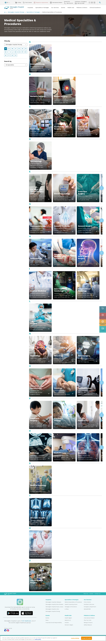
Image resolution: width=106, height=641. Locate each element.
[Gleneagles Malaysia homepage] (14, 7)
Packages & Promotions (71, 606)
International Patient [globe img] (56, 2)
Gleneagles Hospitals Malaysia (53, 602)
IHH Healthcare (26, 621)
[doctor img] (102, 309)
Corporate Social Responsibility (54, 622)
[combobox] (15, 44)
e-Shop (67, 609)
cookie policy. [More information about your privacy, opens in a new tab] (38, 639)
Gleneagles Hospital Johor (52, 609)
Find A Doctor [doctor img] (27, 2)
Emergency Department (90, 606)
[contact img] (102, 329)
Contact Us (97, 593)
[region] (53, 638)
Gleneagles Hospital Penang (16, 12)
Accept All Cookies (86, 638)
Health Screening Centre (71, 604)
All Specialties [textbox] (10, 65)
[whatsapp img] (94, 2)
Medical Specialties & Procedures (73, 602)
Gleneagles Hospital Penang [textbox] (14, 44)
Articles (67, 622)
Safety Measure (88, 624)
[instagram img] (92, 2)
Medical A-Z (68, 620)
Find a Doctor (87, 602)
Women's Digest (69, 624)
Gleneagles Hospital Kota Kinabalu (54, 604)
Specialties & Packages (33, 12)
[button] (101, 188)
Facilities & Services (89, 604)
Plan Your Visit (87, 620)
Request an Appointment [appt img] (41, 2)
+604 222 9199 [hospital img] (79, 3)
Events (47, 617)
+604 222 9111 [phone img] (68, 3)
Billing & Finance (88, 622)
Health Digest (68, 617)
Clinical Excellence (95, 7)
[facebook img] (89, 2)
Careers (91, 593)
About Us (86, 593)
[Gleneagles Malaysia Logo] (10, 593)
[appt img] (102, 316)
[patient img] (102, 322)
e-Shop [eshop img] (18, 2)
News (47, 620)
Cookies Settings (75, 638)
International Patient (89, 617)
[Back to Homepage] (4, 12)
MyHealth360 (87, 609)
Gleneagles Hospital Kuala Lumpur (54, 606)
